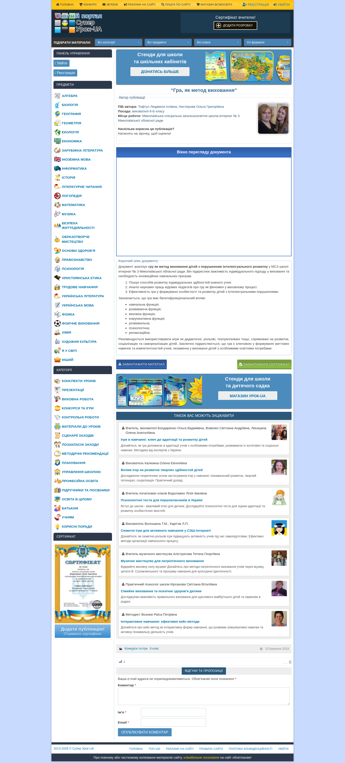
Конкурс (88, 4)
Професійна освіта (80, 481)
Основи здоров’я (78, 250)
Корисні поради (77, 526)
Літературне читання (82, 187)
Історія (68, 177)
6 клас (154, 648)
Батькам (70, 508)
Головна (65, 4)
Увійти (281, 4)
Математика (73, 205)
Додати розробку (238, 25)
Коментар (127, 685)
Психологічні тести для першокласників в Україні (161, 500)
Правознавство (77, 260)
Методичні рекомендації (85, 453)
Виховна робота (78, 399)
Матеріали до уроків (81, 426)
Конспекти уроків (79, 381)
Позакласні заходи (80, 444)
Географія (71, 114)
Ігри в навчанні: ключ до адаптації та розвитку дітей (164, 439)
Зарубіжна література (82, 150)
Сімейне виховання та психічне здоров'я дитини (161, 591)
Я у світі (69, 351)
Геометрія (71, 123)
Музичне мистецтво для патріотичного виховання (162, 561)
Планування (73, 463)
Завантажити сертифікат (264, 364)
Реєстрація (255, 4)
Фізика (68, 314)
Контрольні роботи (80, 417)
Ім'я (122, 712)
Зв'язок (110, 4)
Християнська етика (82, 278)
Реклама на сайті (140, 4)
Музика (69, 214)
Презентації (73, 390)
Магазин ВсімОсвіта (214, 4)
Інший (67, 360)
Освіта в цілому (77, 499)
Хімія (66, 332)
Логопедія (72, 196)
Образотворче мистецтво (76, 239)
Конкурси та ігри (136, 648)
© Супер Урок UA (74, 748)
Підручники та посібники (86, 490)
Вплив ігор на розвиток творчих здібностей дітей (162, 470)
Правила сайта (211, 748)
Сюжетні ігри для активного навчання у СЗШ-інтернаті (166, 530)
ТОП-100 (154, 748)
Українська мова (78, 305)
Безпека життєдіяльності (78, 225)
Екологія (70, 132)
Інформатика (74, 168)
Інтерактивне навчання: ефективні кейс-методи (160, 621)
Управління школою (81, 472)
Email (123, 722)
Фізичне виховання (80, 323)
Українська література (83, 296)
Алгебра (69, 96)
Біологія (70, 105)
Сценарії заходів (78, 435)
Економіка (72, 141)
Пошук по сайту (176, 4)
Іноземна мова (76, 159)
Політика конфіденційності (250, 748)
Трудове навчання (80, 287)
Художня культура (79, 341)
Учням (68, 517)
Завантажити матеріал (141, 364)
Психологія (73, 269)
